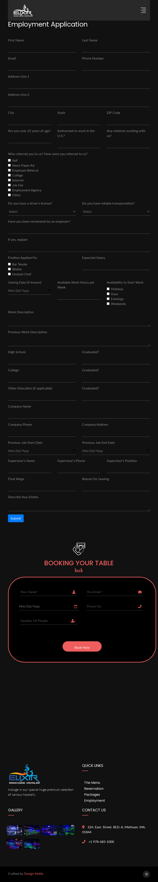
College (17, 175)
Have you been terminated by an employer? (39, 221)
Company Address (95, 424)
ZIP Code (113, 112)
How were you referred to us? (65, 154)
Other (16, 195)
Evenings (117, 299)
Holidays (117, 289)
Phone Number (93, 58)
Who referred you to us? (25, 154)
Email (12, 58)
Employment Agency (27, 190)
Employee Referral (25, 170)
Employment (94, 800)
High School (17, 352)
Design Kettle (33, 873)
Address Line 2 (18, 94)
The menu (92, 782)
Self (15, 160)
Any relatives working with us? (126, 133)
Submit (16, 518)
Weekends (118, 304)
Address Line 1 (18, 76)
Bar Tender (20, 264)
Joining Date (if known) (24, 282)
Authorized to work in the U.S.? (76, 133)
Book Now (82, 647)
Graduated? (90, 352)
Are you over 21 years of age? (29, 131)
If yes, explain (18, 239)
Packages (92, 794)
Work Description (21, 312)
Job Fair (17, 185)
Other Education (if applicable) (30, 388)
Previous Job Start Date (25, 442)
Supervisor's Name (21, 461)
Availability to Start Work (125, 282)
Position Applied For (22, 257)
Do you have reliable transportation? (108, 203)
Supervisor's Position (122, 461)
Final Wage (16, 479)
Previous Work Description (27, 332)
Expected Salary (93, 257)
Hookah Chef (21, 274)
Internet (18, 180)
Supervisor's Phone (71, 461)
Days (114, 294)
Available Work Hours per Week (75, 284)
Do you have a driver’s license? (30, 203)
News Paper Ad (23, 165)
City (11, 112)
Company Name (19, 406)
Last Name (89, 40)
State (61, 112)
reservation (93, 788)
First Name (16, 40)
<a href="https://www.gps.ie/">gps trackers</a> (79, 680)
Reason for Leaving (95, 479)
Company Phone (20, 424)
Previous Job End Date (98, 442)
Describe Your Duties (23, 497)
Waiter (17, 269)
